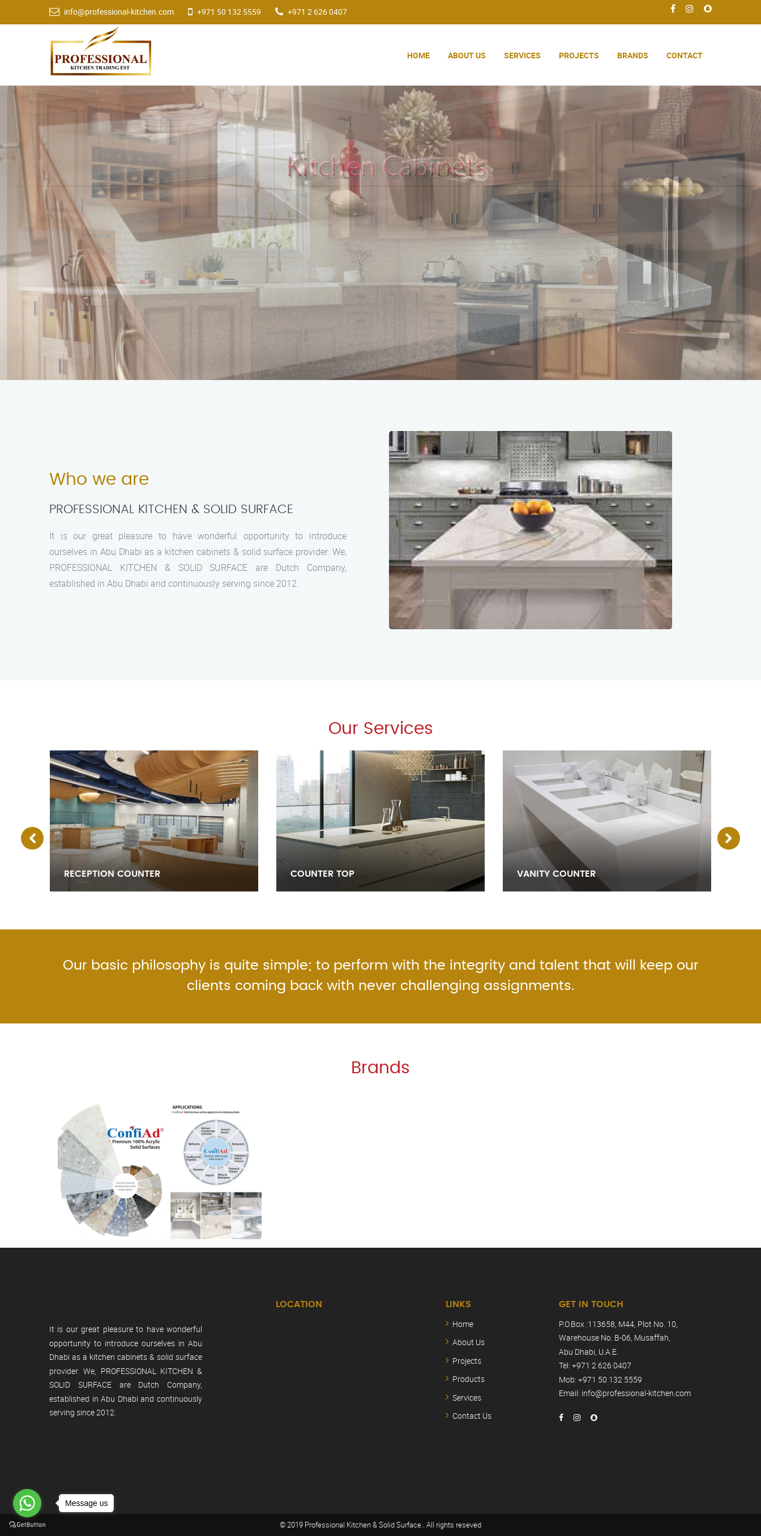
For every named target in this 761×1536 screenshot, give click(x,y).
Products (468, 1378)
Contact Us (471, 1415)
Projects (579, 55)
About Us (467, 55)
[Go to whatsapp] (27, 1503)
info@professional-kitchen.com (119, 11)
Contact (684, 55)
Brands (632, 55)
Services (522, 55)
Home (418, 55)
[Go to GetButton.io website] (27, 1524)
